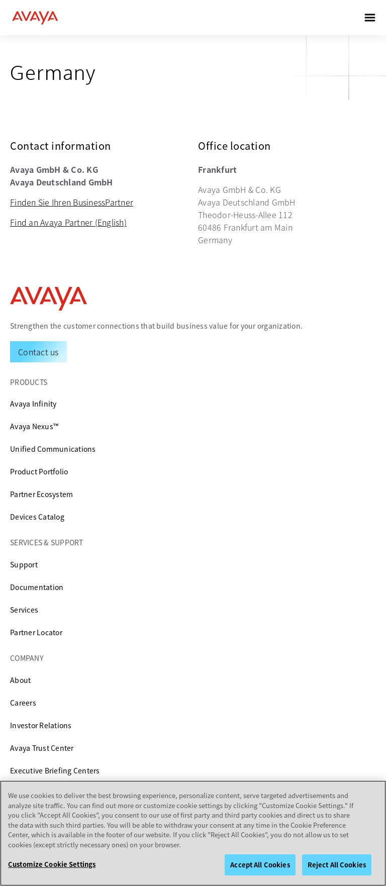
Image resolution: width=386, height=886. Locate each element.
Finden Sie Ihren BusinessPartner (71, 202)
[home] (35, 17)
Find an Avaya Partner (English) (68, 222)
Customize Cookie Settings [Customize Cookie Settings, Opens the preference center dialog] (51, 864)
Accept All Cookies (260, 864)
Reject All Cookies (337, 864)
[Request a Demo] (38, 351)
